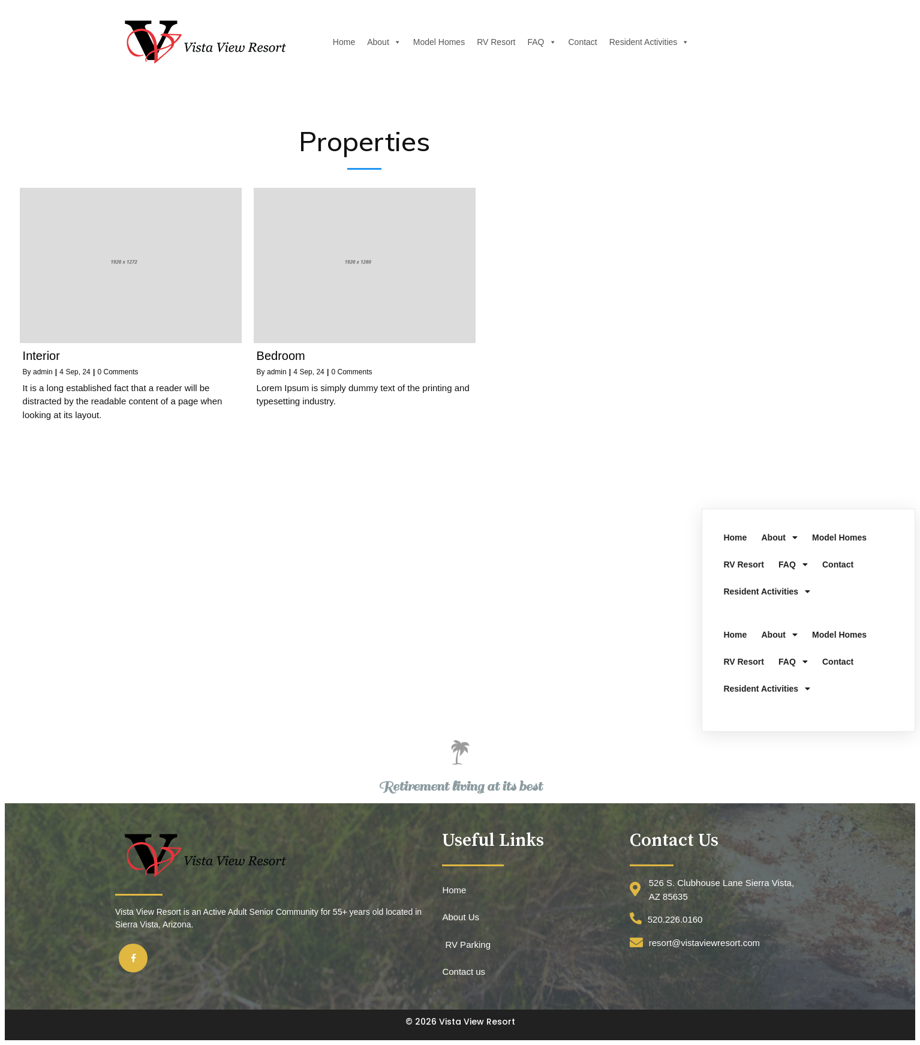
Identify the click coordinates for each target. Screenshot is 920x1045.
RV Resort (495, 42)
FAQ (541, 42)
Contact (581, 42)
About (383, 42)
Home (343, 42)
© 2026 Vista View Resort (460, 1022)
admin (43, 372)
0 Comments (117, 372)
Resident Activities (648, 42)
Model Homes (438, 42)
